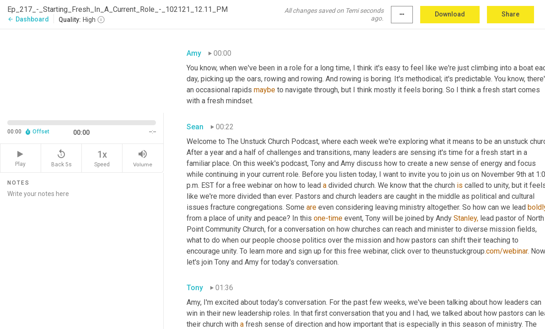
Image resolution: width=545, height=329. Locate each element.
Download (450, 14)
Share (510, 14)
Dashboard (28, 19)
